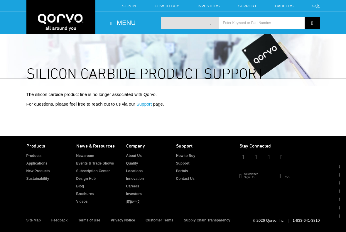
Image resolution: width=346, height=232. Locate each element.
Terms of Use (89, 220)
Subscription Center (93, 171)
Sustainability (37, 179)
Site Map (33, 220)
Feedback (59, 220)
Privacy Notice (123, 220)
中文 (316, 6)
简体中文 (133, 202)
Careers (284, 6)
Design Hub (86, 179)
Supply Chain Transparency (207, 220)
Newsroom (85, 156)
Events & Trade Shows (95, 163)
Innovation (135, 179)
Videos (82, 201)
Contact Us (185, 179)
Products (34, 156)
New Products (38, 171)
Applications (37, 163)
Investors (209, 6)
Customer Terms (159, 220)
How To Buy (167, 6)
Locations (134, 171)
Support (247, 6)
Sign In (129, 6)
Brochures (85, 194)
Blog (80, 186)
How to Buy (185, 156)
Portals (182, 171)
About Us (134, 156)
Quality (132, 163)
